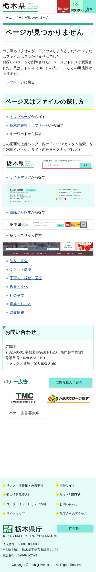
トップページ (13, 82)
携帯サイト (67, 485)
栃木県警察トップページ (29, 125)
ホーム (7, 17)
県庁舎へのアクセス (73, 513)
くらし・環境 (20, 269)
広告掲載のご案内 (69, 382)
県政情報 (17, 312)
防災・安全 (19, 261)
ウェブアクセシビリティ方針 (26, 504)
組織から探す (20, 212)
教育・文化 (19, 287)
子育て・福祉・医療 (26, 278)
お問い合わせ (69, 504)
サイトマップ (20, 177)
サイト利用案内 (70, 494)
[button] (63, 6)
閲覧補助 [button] (76, 10)
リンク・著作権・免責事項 (24, 485)
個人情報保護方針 (18, 494)
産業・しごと (20, 304)
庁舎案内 (75, 528)
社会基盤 (17, 295)
